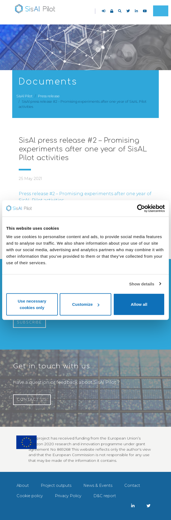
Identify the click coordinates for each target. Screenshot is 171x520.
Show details (141, 283)
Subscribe (29, 322)
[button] (120, 11)
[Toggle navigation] (160, 10)
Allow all (139, 304)
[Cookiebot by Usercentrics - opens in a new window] (141, 208)
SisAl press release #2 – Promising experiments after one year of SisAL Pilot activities (83, 149)
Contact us (32, 399)
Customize (85, 304)
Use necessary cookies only (32, 304)
